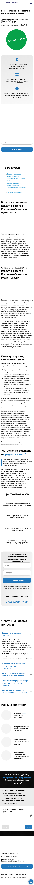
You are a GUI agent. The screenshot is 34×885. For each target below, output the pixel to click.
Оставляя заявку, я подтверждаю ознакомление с (17, 156)
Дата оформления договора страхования (13, 810)
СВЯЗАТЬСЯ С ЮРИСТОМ (17, 866)
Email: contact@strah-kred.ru (9, 856)
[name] (17, 565)
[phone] (17, 142)
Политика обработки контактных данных (13, 877)
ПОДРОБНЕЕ (17, 149)
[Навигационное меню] (31, 3)
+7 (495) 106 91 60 (10, 853)
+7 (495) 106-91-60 (17, 602)
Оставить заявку (17, 580)
